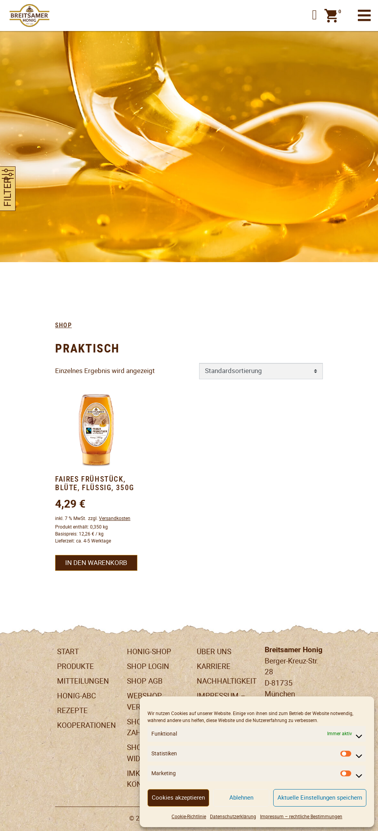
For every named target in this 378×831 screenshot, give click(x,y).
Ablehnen (241, 797)
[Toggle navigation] (364, 15)
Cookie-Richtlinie (189, 816)
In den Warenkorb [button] (96, 562)
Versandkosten (114, 518)
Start (68, 651)
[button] (314, 15)
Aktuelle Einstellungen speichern (319, 797)
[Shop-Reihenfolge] (261, 371)
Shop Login (148, 666)
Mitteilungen (83, 681)
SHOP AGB (145, 681)
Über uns (214, 651)
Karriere (214, 666)
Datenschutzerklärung (233, 816)
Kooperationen (86, 725)
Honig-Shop (149, 651)
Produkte (75, 666)
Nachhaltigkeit (227, 681)
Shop (63, 325)
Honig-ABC (76, 696)
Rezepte (72, 710)
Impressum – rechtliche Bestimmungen (301, 816)
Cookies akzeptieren (178, 797)
